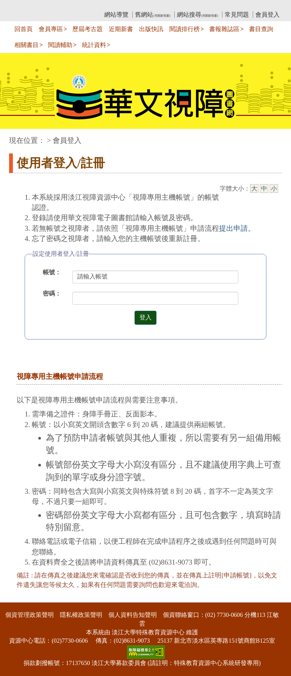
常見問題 (237, 14)
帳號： (52, 272)
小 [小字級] (274, 188)
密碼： (52, 293)
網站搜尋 (197, 14)
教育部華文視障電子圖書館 (76, 6)
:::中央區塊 (14, 136)
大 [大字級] (254, 188)
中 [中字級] (264, 188)
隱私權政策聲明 (81, 615)
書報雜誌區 (224, 29)
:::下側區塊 (14, 597)
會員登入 (267, 14)
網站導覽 (116, 14)
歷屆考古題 (87, 29)
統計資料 (94, 45)
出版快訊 (151, 29)
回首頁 (23, 29)
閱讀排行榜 (184, 29)
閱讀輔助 (60, 45)
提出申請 (233, 228)
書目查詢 (261, 29)
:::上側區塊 (23, 6)
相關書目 (26, 45)
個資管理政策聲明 (29, 615)
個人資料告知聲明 (132, 615)
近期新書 (121, 29)
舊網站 (152, 14)
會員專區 (51, 29)
